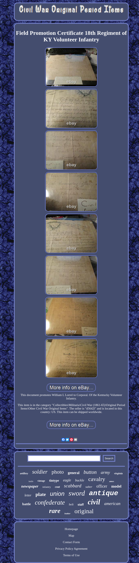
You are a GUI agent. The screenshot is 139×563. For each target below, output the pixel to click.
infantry (46, 486)
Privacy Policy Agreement (71, 548)
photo (58, 472)
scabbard (72, 485)
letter (28, 495)
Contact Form (71, 542)
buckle (79, 480)
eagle (67, 480)
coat (57, 486)
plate (40, 494)
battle (26, 504)
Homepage (71, 529)
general (73, 473)
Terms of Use (71, 555)
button (90, 472)
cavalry (96, 479)
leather (67, 513)
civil (94, 502)
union (57, 493)
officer (101, 486)
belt (71, 504)
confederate (50, 502)
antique (103, 493)
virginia (118, 473)
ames (111, 481)
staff (81, 504)
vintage (41, 480)
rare (54, 510)
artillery (24, 473)
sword (77, 493)
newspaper (29, 486)
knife (31, 481)
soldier (39, 472)
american (112, 503)
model (116, 486)
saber (88, 486)
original (84, 511)
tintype (54, 480)
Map (71, 535)
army (105, 472)
